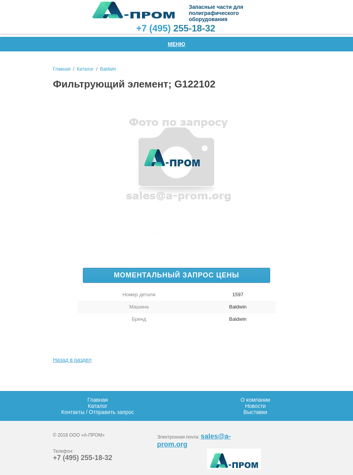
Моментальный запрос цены (176, 275)
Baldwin (108, 69)
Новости (255, 406)
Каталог (85, 69)
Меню (176, 44)
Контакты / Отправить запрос (97, 412)
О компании (255, 400)
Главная (62, 69)
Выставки (255, 412)
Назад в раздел (72, 360)
